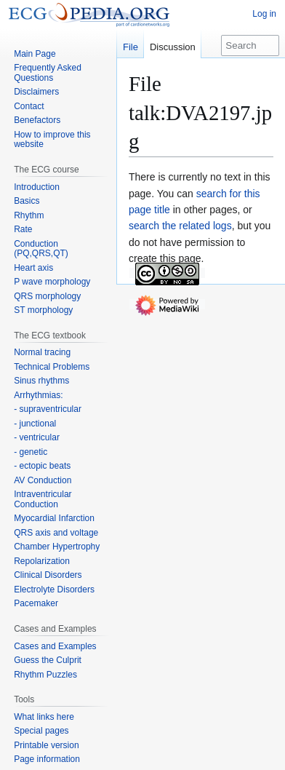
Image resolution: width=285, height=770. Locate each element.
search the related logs (180, 225)
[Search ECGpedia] (250, 45)
